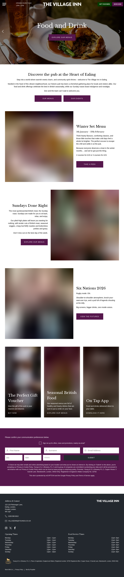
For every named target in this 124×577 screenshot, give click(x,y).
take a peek (90, 164)
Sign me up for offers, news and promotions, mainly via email (63, 443)
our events (77, 98)
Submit (91, 458)
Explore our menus (62, 37)
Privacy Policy (71, 476)
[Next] (120, 32)
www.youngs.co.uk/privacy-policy (65, 469)
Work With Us (9, 569)
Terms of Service (84, 476)
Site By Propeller (30, 569)
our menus (48, 98)
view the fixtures (89, 316)
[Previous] (4, 32)
